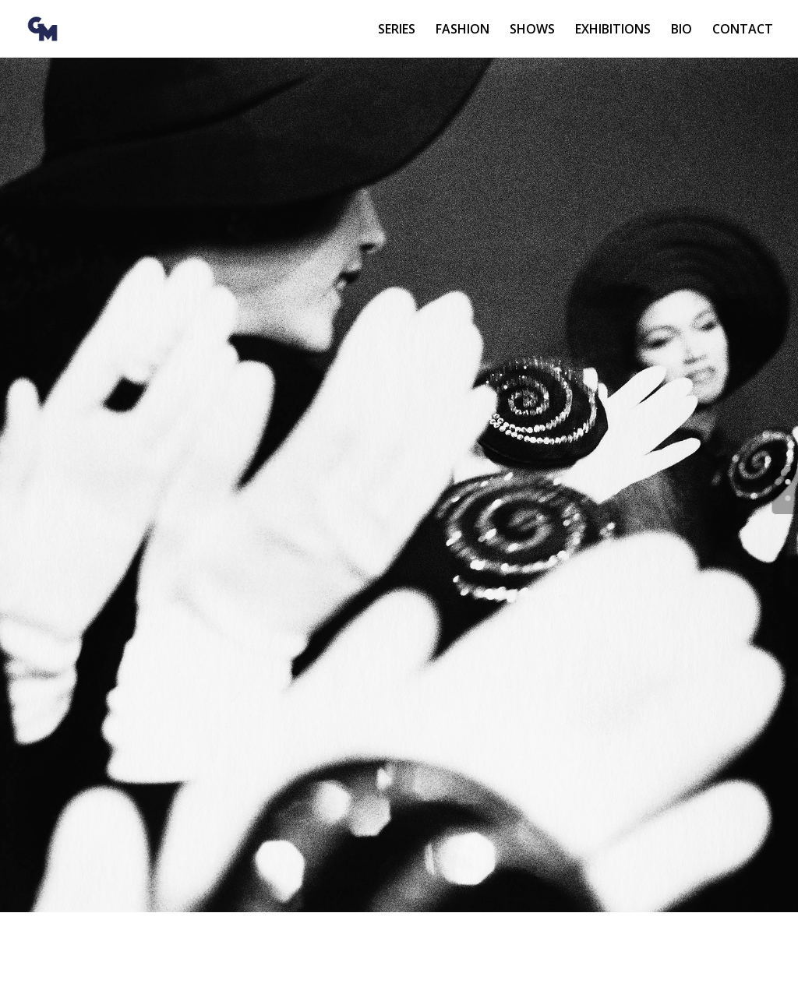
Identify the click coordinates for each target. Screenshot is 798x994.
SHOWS (532, 30)
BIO (681, 30)
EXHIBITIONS (613, 30)
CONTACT (742, 30)
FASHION (462, 30)
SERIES (396, 30)
